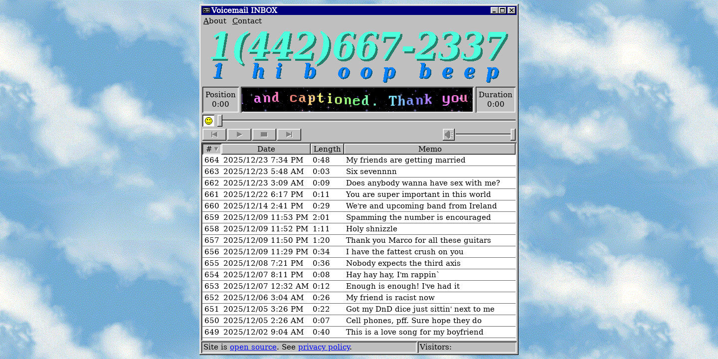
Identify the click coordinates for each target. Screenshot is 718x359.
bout (214, 20)
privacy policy (324, 347)
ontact (247, 20)
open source (253, 347)
